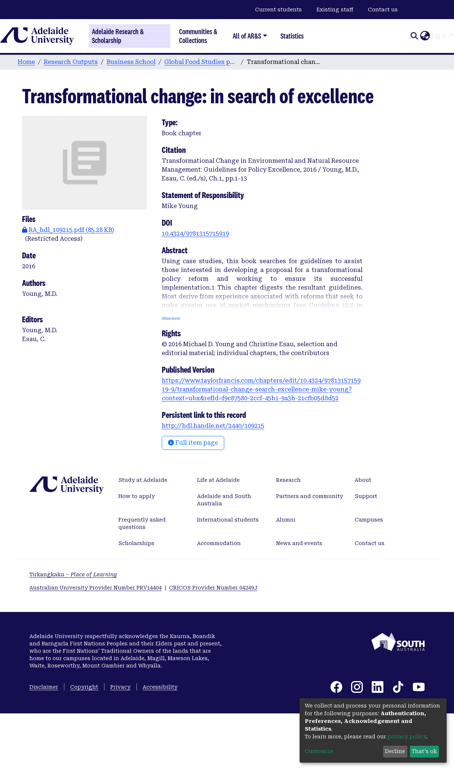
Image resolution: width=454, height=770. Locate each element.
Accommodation (219, 543)
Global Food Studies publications (201, 61)
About (363, 480)
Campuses (369, 520)
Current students (278, 9)
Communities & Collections (198, 35)
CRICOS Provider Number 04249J (213, 588)
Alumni (286, 520)
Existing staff (335, 9)
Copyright (84, 687)
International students (228, 520)
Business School (131, 61)
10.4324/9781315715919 (195, 233)
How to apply (136, 496)
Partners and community (309, 496)
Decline (395, 751)
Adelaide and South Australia (224, 499)
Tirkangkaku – (73, 574)
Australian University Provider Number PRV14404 (95, 588)
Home (26, 61)
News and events (299, 543)
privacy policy (406, 736)
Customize (319, 751)
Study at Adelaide (142, 480)
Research (288, 480)
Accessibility (160, 687)
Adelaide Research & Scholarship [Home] (118, 36)
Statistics (292, 36)
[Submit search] (414, 36)
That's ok (424, 751)
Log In (439, 35)
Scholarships (136, 543)
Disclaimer (43, 687)
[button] (425, 36)
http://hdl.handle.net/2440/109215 (213, 425)
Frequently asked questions (142, 523)
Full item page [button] (193, 442)
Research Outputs (71, 61)
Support (366, 496)
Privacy (120, 687)
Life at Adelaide (218, 480)
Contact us (383, 9)
